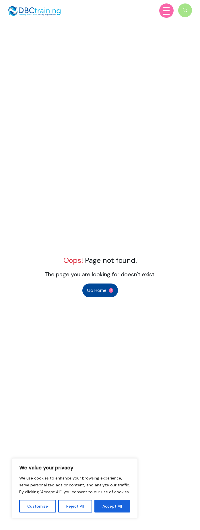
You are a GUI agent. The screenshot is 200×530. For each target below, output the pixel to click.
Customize (37, 506)
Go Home (96, 290)
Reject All (75, 506)
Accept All (112, 506)
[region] (74, 488)
